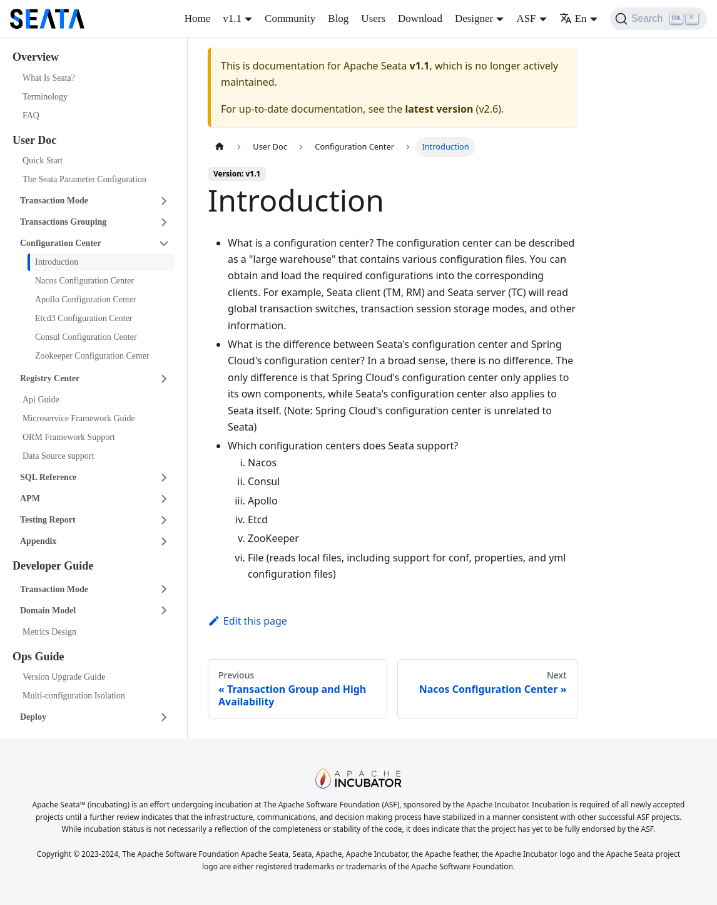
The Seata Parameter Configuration (84, 179)
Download (420, 18)
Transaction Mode (54, 200)
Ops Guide (38, 656)
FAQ (31, 115)
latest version (439, 109)
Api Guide (41, 399)
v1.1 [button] (232, 18)
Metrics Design (49, 632)
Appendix (38, 541)
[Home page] (219, 146)
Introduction (56, 262)
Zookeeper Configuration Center (92, 355)
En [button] (573, 18)
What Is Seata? (49, 78)
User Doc (34, 140)
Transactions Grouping (63, 222)
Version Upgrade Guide (64, 677)
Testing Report (48, 519)
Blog (338, 18)
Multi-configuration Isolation (74, 695)
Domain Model (48, 610)
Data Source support (58, 456)
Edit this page (247, 621)
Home (198, 18)
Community (290, 18)
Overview (36, 57)
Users (373, 18)
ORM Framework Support (69, 437)
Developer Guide (53, 566)
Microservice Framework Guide (79, 418)
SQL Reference (48, 477)
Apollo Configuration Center (85, 299)
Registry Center (49, 378)
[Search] (658, 19)
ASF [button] (526, 18)
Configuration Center (60, 243)
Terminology (45, 96)
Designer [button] (474, 18)
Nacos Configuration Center (84, 280)
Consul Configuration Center (86, 337)
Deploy (33, 717)
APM (30, 498)
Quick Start (43, 160)
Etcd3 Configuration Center (84, 318)
